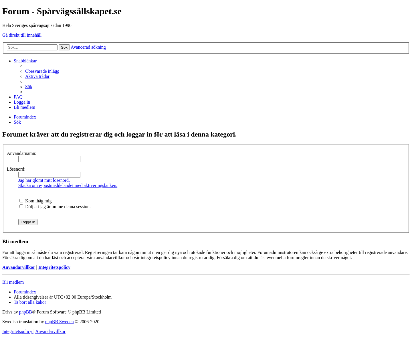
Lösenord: (16, 169)
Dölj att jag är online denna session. (55, 206)
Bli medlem (13, 282)
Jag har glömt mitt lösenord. (44, 180)
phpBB (25, 311)
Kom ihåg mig (35, 200)
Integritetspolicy (54, 267)
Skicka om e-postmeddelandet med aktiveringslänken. (67, 185)
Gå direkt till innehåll (21, 35)
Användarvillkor (18, 267)
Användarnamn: (21, 153)
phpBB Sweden (59, 321)
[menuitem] (42, 71)
